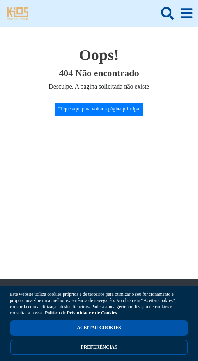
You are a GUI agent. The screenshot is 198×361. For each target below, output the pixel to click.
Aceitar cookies (99, 327)
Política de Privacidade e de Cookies (81, 313)
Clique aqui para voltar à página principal (99, 109)
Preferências (99, 347)
